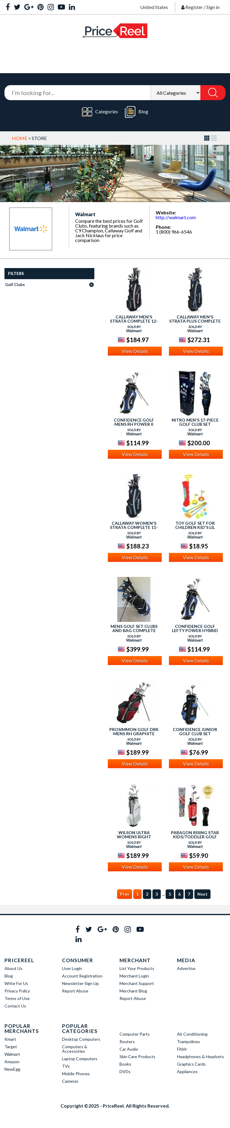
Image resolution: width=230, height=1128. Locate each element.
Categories (100, 112)
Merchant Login (134, 975)
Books (125, 1064)
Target (10, 1046)
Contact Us (15, 1005)
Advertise (186, 968)
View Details (135, 351)
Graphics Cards (191, 1064)
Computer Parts (134, 1034)
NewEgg (12, 1069)
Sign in (213, 7)
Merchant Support (136, 983)
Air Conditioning (192, 1034)
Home (19, 138)
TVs (66, 1066)
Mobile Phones (76, 1073)
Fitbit (182, 1049)
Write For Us (16, 983)
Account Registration (82, 975)
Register (194, 7)
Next (202, 894)
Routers (127, 1041)
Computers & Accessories (74, 1049)
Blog (136, 112)
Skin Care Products (137, 1056)
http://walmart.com (176, 217)
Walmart (12, 1054)
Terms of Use (17, 998)
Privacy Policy (17, 990)
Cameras (70, 1081)
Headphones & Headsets (200, 1056)
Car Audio (128, 1049)
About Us (13, 968)
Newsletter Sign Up (80, 983)
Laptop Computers (79, 1058)
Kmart (10, 1039)
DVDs (125, 1071)
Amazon (11, 1061)
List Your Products (136, 968)
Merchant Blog (133, 990)
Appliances (187, 1071)
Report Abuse (75, 990)
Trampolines (188, 1041)
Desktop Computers (81, 1039)
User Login (72, 968)
